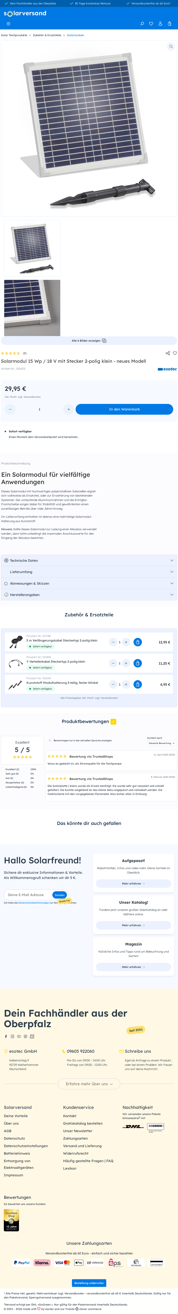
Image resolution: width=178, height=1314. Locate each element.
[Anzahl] (39, 409)
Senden (59, 895)
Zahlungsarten (75, 1138)
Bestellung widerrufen (89, 1283)
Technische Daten (21, 560)
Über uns (11, 1123)
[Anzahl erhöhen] (68, 409)
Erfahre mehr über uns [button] (90, 1083)
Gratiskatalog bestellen (83, 1123)
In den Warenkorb (124, 409)
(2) (13, 353)
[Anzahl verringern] (10, 409)
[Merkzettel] (151, 23)
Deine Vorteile (16, 1116)
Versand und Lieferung (82, 1146)
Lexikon (69, 1168)
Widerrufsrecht (75, 1153)
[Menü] (8, 22)
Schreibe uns (135, 1051)
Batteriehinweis (17, 1153)
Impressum (13, 1175)
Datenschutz (14, 1138)
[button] (138, 642)
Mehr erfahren (133, 883)
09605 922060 (78, 1051)
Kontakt (69, 1116)
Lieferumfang (18, 572)
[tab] (89, 617)
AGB (7, 1131)
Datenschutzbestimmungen (33, 902)
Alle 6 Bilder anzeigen (89, 341)
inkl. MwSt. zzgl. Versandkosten (23, 396)
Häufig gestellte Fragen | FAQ (88, 1161)
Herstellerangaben (22, 595)
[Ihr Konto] (160, 23)
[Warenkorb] (169, 23)
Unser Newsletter (77, 1131)
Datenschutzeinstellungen (26, 1146)
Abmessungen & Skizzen (26, 583)
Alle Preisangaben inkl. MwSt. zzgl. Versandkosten (89, 697)
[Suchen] (142, 23)
